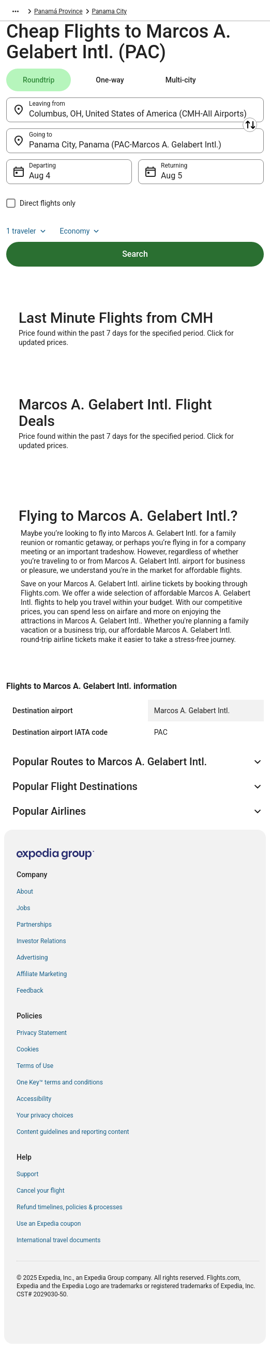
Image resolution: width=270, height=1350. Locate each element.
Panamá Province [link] (58, 11)
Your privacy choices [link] (45, 1115)
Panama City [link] (109, 11)
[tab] (38, 80)
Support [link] (27, 1174)
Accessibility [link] (34, 1098)
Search (135, 254)
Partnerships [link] (34, 924)
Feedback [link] (30, 990)
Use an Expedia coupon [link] (49, 1223)
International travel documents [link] (58, 1240)
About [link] (25, 891)
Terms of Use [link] (35, 1065)
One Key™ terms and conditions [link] (60, 1082)
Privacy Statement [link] (42, 1032)
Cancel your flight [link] (41, 1190)
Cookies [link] (28, 1049)
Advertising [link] (32, 957)
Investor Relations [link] (41, 941)
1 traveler (27, 231)
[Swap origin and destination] (250, 125)
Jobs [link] (23, 908)
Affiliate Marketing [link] (42, 974)
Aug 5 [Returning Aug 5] (171, 175)
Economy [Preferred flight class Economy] (80, 231)
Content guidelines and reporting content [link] (73, 1131)
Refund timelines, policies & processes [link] (70, 1207)
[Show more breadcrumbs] (15, 11)
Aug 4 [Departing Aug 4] (39, 175)
